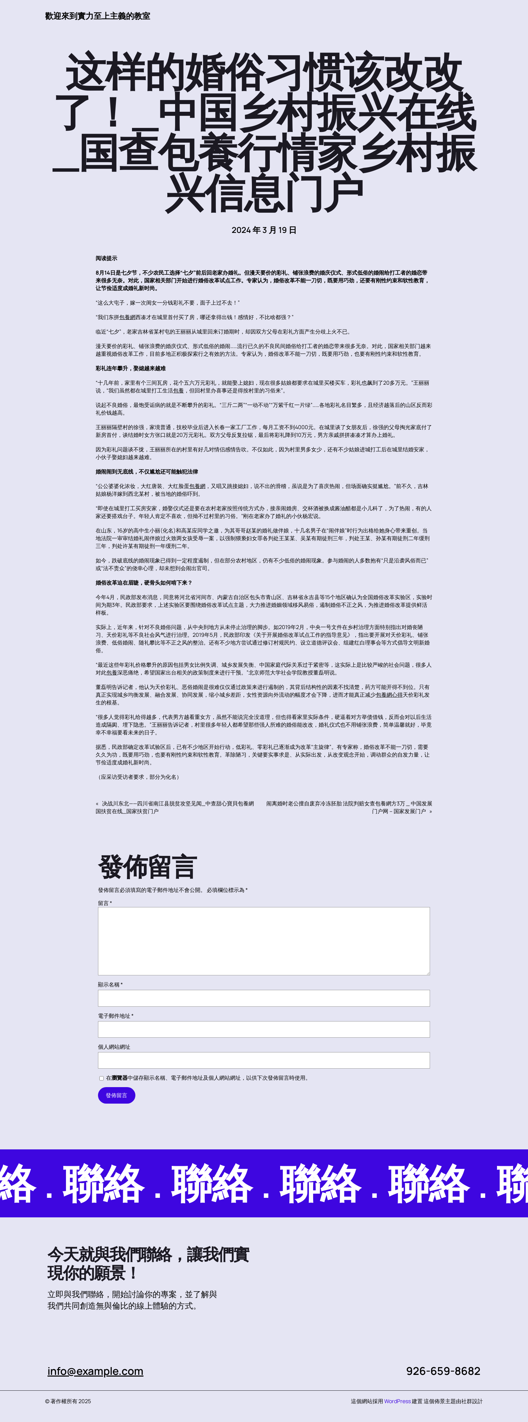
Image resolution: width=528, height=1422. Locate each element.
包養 (178, 390)
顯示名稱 (110, 984)
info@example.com (95, 1370)
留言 (105, 903)
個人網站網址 (114, 1046)
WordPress (397, 1401)
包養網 (127, 317)
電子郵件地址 (116, 1015)
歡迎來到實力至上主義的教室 (97, 15)
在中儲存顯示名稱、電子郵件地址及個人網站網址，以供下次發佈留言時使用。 (208, 1077)
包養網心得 (389, 694)
